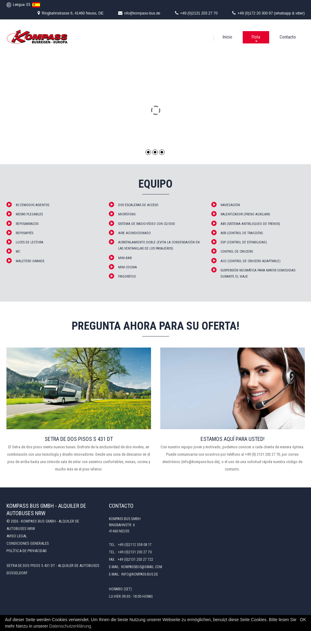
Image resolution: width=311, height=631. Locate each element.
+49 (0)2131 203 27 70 (196, 13)
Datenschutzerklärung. (70, 626)
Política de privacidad (26, 550)
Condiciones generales (27, 543)
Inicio (227, 37)
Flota (256, 37)
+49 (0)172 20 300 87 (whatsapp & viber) (268, 13)
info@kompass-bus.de (139, 574)
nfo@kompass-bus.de (139, 13)
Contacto (288, 37)
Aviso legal (16, 536)
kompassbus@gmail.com (141, 567)
